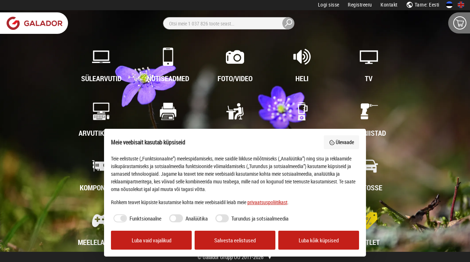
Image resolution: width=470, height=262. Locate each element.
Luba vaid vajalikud (151, 240)
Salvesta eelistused (235, 240)
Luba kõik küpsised (319, 240)
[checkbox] (136, 218)
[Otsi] (228, 23)
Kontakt (389, 4)
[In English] (461, 4)
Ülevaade (341, 142)
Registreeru (360, 4)
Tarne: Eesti (422, 4)
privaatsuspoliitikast (267, 202)
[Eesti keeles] (449, 4)
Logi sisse (328, 4)
